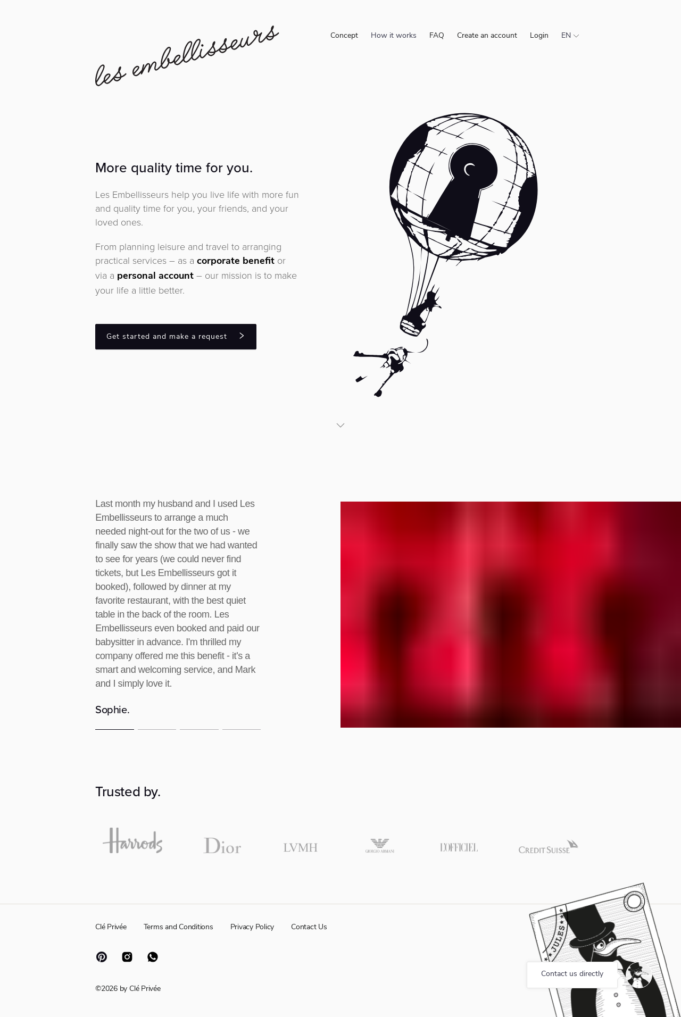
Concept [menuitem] (344, 36)
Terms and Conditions (178, 927)
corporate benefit (236, 261)
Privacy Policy (252, 927)
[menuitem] (393, 37)
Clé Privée (111, 927)
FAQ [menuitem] (436, 36)
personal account (155, 276)
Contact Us (309, 927)
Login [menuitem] (539, 36)
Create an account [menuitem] (487, 36)
